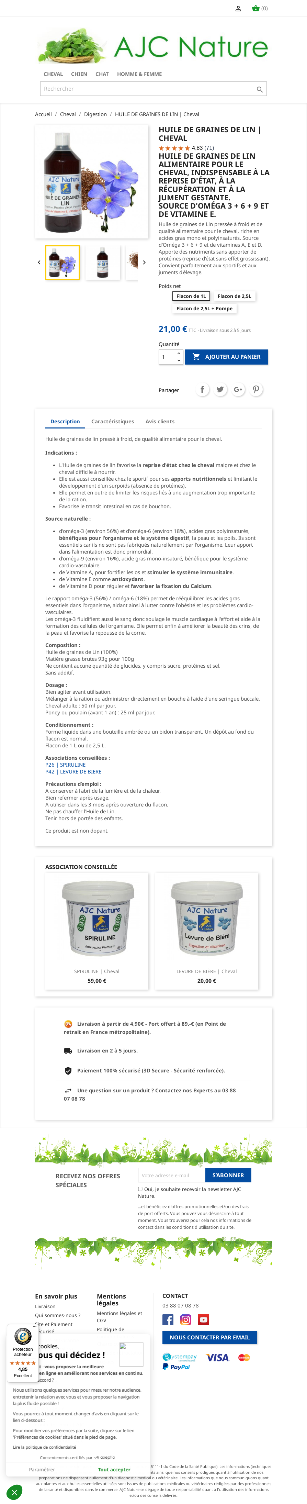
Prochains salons (54, 1349)
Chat (102, 73)
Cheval (53, 73)
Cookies (105, 1361)
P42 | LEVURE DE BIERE (73, 771)
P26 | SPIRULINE (65, 764)
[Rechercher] (153, 88)
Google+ (238, 389)
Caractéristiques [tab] (112, 421)
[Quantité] (167, 357)
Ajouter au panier (226, 357)
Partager (202, 389)
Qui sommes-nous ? (57, 1315)
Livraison (45, 1306)
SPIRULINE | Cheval (97, 971)
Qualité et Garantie (57, 1340)
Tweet (220, 389)
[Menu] (35, 1328)
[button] (14, 1492)
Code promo (49, 1390)
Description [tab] (65, 421)
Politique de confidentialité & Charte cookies (116, 1336)
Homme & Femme (139, 73)
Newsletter (47, 1399)
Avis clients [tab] (160, 421)
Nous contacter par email (210, 1337)
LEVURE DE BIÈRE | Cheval (207, 971)
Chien (79, 73)
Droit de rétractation (120, 1352)
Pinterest (256, 389)
